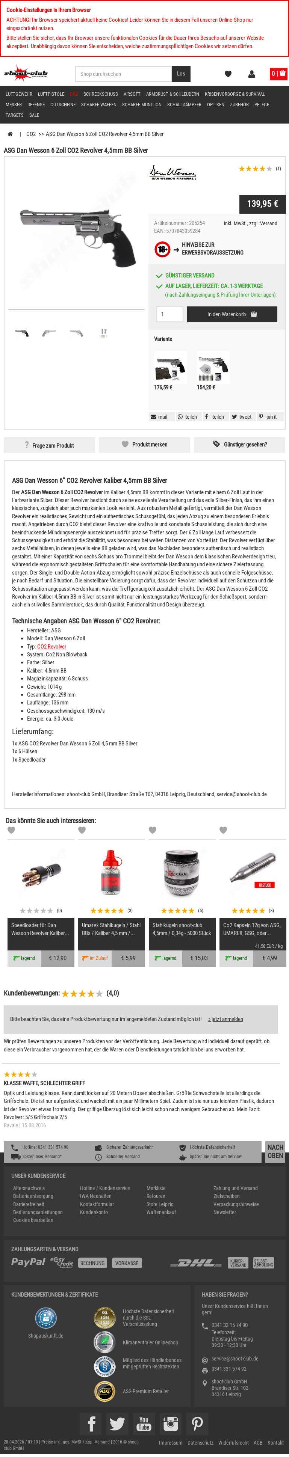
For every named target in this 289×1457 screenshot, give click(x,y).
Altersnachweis (29, 1188)
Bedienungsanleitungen (38, 1212)
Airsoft (132, 94)
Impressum (171, 1443)
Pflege (261, 104)
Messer (14, 104)
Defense (36, 104)
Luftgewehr (19, 94)
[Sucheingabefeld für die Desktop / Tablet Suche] (123, 74)
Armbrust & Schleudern (172, 94)
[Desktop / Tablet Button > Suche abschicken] (181, 74)
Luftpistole (51, 94)
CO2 (74, 94)
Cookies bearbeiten (33, 1220)
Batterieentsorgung (33, 1196)
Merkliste (156, 1188)
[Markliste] (11, 831)
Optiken (215, 104)
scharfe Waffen (99, 104)
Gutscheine (63, 104)
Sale (34, 115)
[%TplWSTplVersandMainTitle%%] (88, 1265)
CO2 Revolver (52, 646)
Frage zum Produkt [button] (53, 445)
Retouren (156, 1196)
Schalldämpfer (184, 104)
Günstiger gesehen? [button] (245, 444)
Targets (15, 115)
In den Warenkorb (227, 314)
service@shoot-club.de (235, 1359)
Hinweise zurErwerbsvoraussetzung (213, 248)
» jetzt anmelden (225, 1019)
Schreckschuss (100, 94)
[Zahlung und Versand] (223, 1265)
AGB (258, 1443)
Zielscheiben (226, 1196)
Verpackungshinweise (236, 1204)
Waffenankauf (161, 1212)
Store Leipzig (160, 1204)
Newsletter (224, 1212)
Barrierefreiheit (28, 1204)
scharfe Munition (142, 104)
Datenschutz (200, 1443)
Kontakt (276, 1443)
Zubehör (239, 104)
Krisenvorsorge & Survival (235, 94)
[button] (267, 416)
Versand (268, 223)
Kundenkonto (94, 1212)
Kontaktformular (97, 1204)
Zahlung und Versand (235, 1188)
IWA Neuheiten (96, 1196)
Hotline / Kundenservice (105, 1188)
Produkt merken (149, 444)
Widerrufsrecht (233, 1443)
